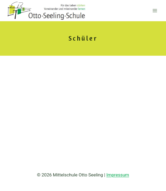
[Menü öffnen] (155, 10)
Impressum (117, 174)
